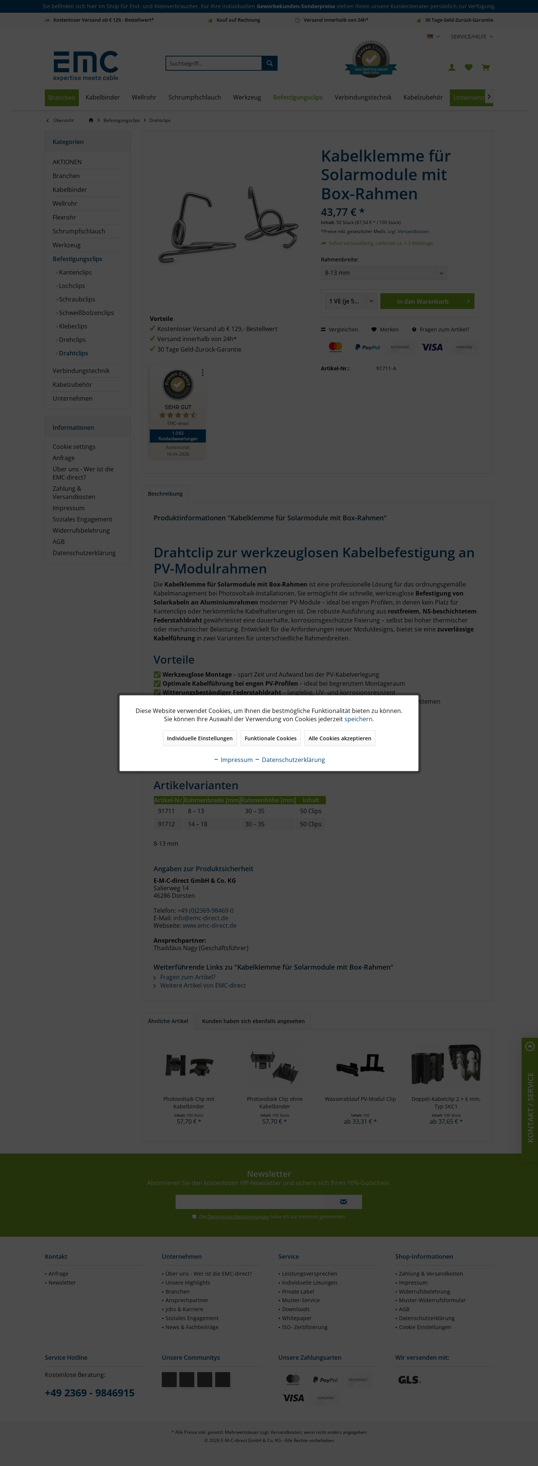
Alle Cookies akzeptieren (340, 737)
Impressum (233, 759)
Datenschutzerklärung (289, 759)
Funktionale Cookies (271, 737)
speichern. (359, 718)
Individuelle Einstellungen (200, 737)
